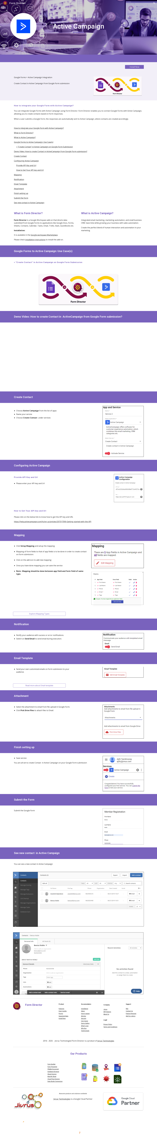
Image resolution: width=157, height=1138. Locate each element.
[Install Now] (134, 67)
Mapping (18, 175)
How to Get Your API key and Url (30, 170)
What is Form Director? (23, 133)
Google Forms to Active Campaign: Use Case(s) (33, 142)
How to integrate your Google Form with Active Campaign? (39, 128)
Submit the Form (21, 198)
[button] (154, 3)
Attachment (19, 188)
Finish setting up (21, 193)
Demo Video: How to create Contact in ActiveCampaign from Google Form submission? (50, 151)
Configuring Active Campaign (26, 161)
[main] (78, 27)
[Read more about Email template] (39, 685)
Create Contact (20, 156)
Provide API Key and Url (26, 165)
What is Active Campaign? (25, 137)
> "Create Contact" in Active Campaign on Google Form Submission (44, 147)
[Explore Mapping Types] (39, 614)
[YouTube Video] (78, 357)
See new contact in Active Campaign (29, 202)
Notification (19, 179)
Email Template (20, 184)
